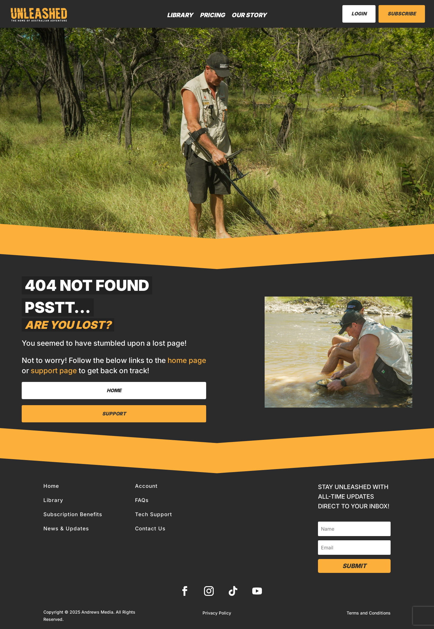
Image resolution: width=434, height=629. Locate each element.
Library (180, 15)
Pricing (212, 15)
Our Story (249, 15)
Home (114, 390)
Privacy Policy (217, 613)
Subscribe (402, 14)
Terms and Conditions (369, 613)
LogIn (358, 14)
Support (114, 414)
